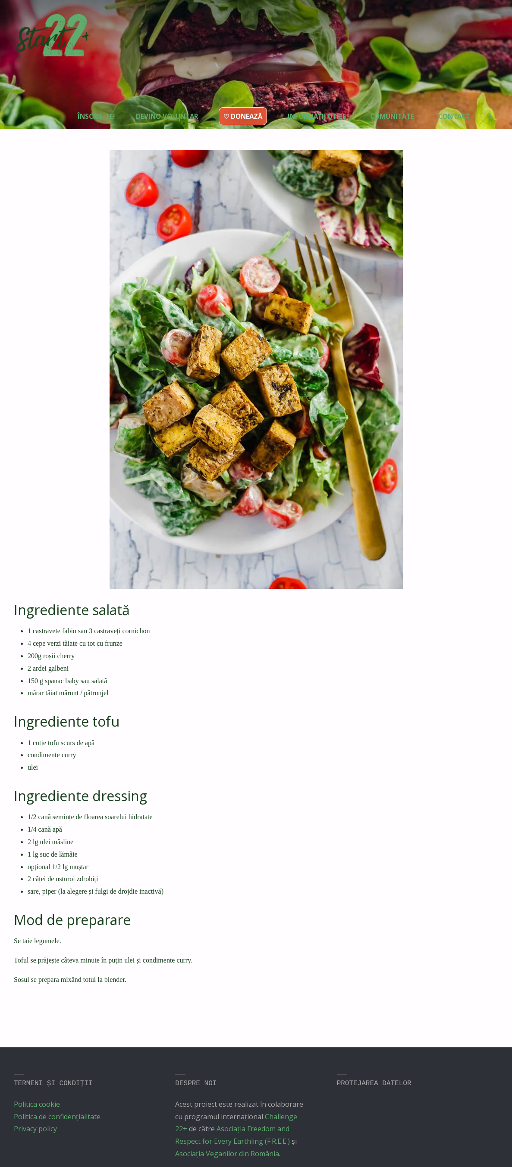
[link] (489, 101)
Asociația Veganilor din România (227, 1153)
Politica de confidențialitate (57, 1116)
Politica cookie (37, 1104)
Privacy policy (35, 1128)
